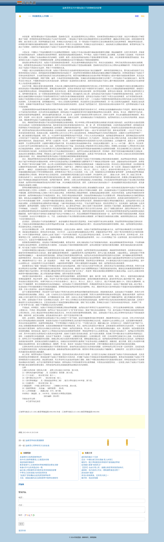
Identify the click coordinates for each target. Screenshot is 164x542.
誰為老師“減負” (87, 473)
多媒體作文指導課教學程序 (31, 457)
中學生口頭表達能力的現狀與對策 (33, 473)
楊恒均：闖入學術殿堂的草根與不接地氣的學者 (100, 462)
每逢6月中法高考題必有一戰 (31, 467)
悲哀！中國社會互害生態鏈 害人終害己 (97, 460)
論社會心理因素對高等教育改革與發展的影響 (38, 470)
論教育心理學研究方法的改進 (37, 446)
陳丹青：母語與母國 (89, 478)
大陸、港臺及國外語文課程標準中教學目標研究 (39, 478)
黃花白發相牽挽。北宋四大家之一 (95, 475)
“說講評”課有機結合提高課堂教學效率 (35, 475)
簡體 (137, 16)
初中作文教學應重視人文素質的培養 (34, 460)
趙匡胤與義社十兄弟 (89, 457)
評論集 (21, 484)
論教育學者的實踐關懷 (35, 440)
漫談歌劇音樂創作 (27, 462)
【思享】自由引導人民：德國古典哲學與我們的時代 (102, 467)
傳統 (143, 16)
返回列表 (22, 531)
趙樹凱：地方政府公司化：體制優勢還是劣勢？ (100, 470)
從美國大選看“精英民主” (91, 465)
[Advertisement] (60, 25)
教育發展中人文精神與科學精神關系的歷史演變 (39, 465)
